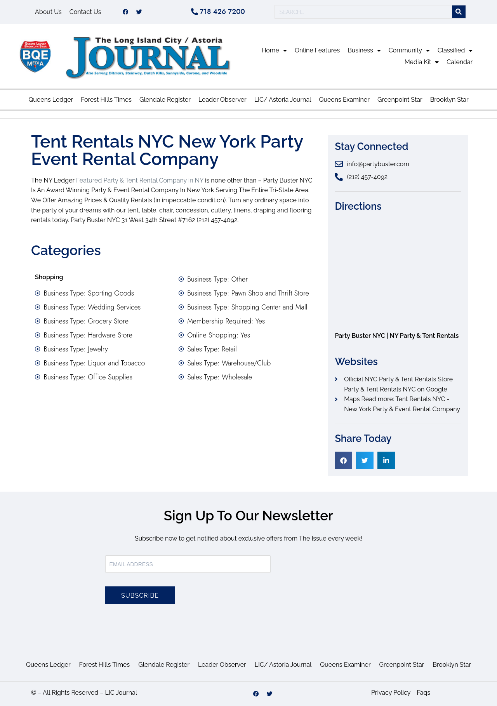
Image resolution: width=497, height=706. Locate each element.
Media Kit (422, 62)
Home (274, 50)
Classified (455, 50)
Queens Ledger (50, 99)
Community (409, 50)
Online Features (317, 50)
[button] (343, 460)
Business (364, 50)
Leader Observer (222, 99)
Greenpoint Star (399, 99)
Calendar (460, 62)
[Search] (459, 12)
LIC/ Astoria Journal (282, 99)
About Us (48, 12)
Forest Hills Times (106, 99)
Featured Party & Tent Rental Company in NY (139, 180)
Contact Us (85, 12)
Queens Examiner (344, 99)
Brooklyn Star (449, 99)
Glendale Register (165, 99)
